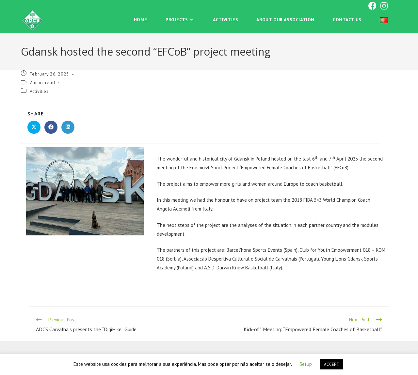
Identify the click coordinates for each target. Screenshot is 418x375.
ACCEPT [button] (331, 364)
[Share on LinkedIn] (67, 127)
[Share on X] (33, 127)
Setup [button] (305, 364)
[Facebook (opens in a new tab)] (372, 6)
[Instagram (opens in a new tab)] (383, 6)
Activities (39, 91)
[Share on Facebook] (50, 127)
